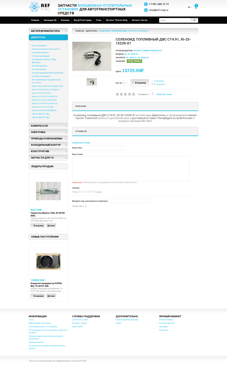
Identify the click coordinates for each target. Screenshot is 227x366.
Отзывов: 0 (143, 94)
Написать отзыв (162, 94)
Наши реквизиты (36, 342)
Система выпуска (39, 66)
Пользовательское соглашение (43, 326)
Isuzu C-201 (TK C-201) (41, 93)
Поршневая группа (40, 52)
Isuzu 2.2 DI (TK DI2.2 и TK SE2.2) (45, 89)
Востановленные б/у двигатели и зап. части (46, 81)
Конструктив (40, 151)
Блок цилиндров (39, 45)
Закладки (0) (50, 20)
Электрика (38, 132)
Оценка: (76, 188)
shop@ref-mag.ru (158, 10)
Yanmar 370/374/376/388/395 (44, 110)
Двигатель (38, 37)
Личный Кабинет (166, 320)
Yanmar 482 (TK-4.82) (41, 114)
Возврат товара (79, 323)
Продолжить (79, 206)
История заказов (167, 323)
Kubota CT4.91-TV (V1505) (43, 107)
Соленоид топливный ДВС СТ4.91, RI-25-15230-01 (123, 31)
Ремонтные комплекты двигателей (47, 86)
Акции (118, 323)
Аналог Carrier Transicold (148, 51)
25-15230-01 (131, 57)
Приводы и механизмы (46, 138)
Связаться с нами (80, 320)
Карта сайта (77, 326)
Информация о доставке (40, 323)
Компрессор (39, 125)
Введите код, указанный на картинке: (90, 201)
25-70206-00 (143, 57)
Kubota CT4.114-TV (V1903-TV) (44, 96)
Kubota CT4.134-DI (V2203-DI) (44, 100)
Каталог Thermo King (116, 20)
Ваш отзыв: (77, 154)
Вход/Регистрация (83, 20)
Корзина (65, 20)
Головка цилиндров (41, 56)
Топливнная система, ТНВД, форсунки (44, 60)
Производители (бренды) (127, 320)
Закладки (163, 326)
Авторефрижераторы (45, 31)
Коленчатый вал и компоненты (46, 49)
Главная (35, 20)
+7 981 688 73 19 (159, 4)
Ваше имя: (77, 148)
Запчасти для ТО (42, 157)
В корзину (139, 83)
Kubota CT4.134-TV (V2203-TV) (44, 103)
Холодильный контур (46, 144)
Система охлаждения (41, 76)
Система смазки (39, 69)
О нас (98, 20)
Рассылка (163, 330)
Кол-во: (122, 83)
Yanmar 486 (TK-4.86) (41, 117)
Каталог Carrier (140, 20)
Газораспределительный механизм (47, 73)
